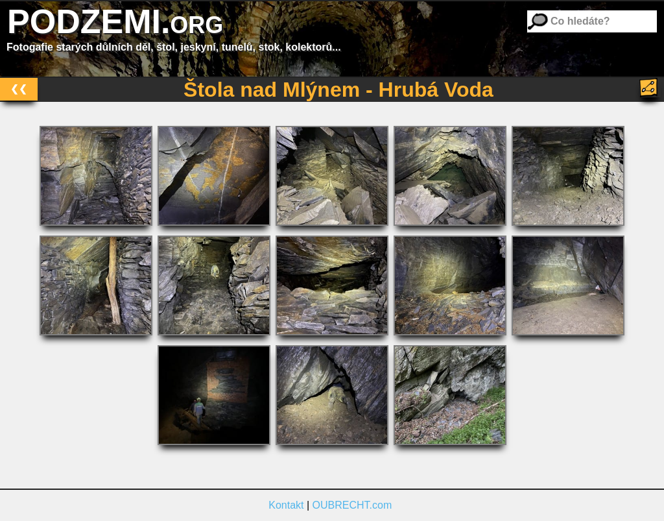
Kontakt (285, 505)
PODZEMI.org (115, 21)
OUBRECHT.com (352, 505)
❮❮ (18, 88)
